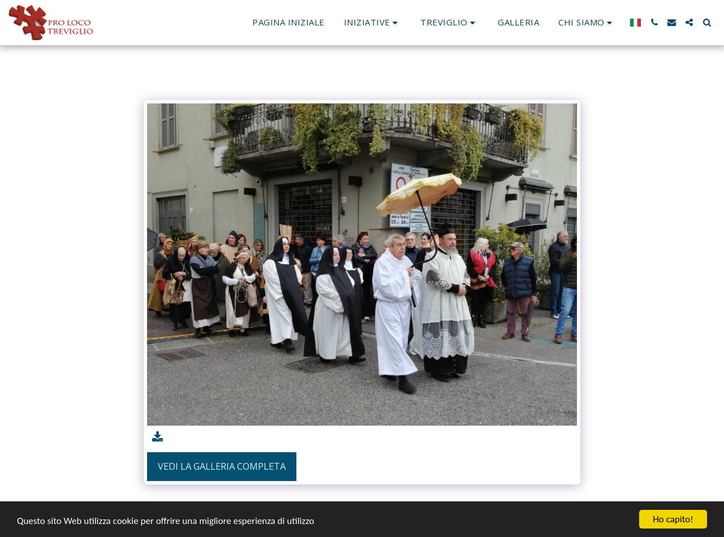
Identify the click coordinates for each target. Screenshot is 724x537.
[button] (372, 22)
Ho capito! (673, 519)
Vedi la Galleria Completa (222, 466)
